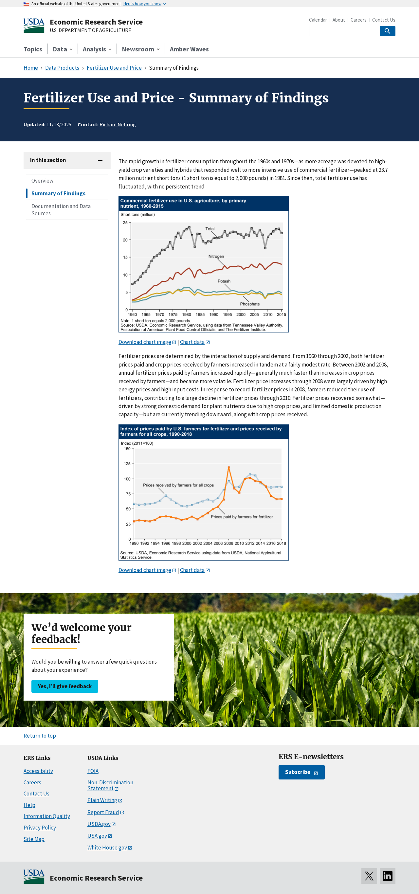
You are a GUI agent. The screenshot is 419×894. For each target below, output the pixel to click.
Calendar (318, 20)
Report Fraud (103, 812)
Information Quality (47, 816)
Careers (359, 20)
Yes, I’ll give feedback (65, 686)
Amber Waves (189, 49)
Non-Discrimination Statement (110, 785)
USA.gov (97, 835)
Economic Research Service (96, 22)
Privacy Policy (40, 827)
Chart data (192, 342)
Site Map (34, 839)
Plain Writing (102, 800)
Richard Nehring (118, 124)
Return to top (40, 735)
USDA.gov (99, 824)
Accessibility (38, 771)
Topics (33, 49)
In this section (48, 160)
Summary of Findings (58, 193)
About (339, 20)
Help (29, 805)
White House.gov (107, 847)
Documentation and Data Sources (61, 210)
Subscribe (297, 772)
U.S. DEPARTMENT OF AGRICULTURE (90, 30)
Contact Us (383, 20)
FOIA (93, 771)
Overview (42, 180)
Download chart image (144, 342)
